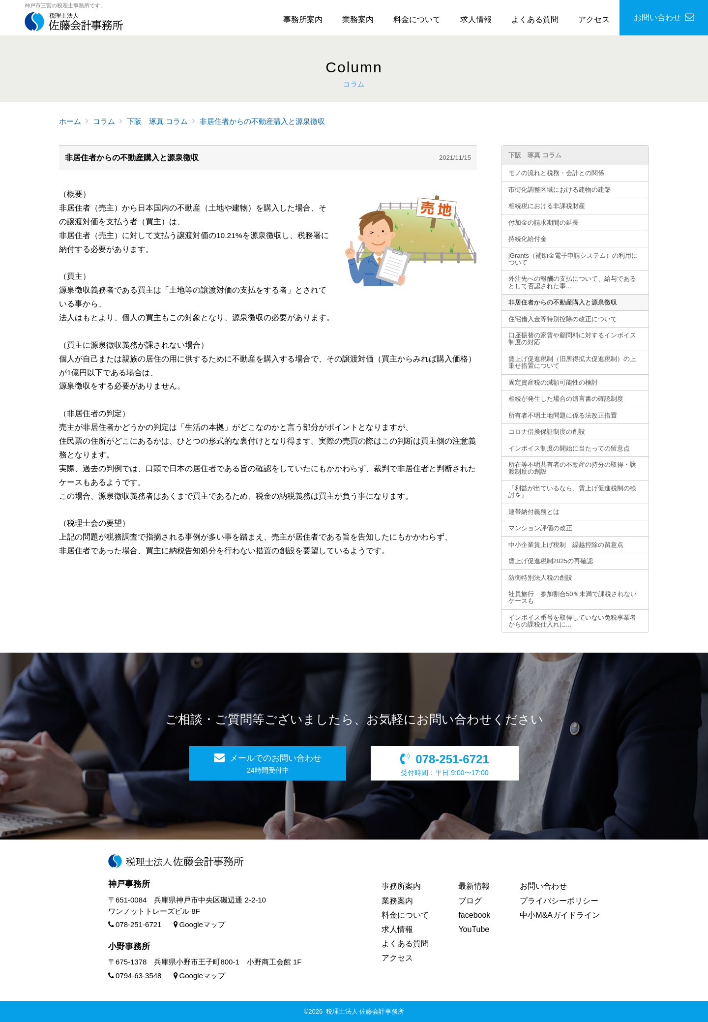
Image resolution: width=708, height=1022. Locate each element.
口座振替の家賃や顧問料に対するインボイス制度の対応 (572, 338)
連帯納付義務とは (534, 511)
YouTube (473, 929)
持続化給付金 (527, 238)
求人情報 (476, 19)
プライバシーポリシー (559, 901)
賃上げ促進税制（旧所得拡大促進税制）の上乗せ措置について (572, 362)
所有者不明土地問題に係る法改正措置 (562, 415)
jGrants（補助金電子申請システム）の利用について (573, 259)
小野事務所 (129, 946)
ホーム (70, 121)
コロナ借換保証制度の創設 (546, 431)
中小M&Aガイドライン (560, 915)
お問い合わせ (543, 886)
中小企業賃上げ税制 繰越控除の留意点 (565, 544)
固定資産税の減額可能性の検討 (553, 382)
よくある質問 (535, 19)
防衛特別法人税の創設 (540, 577)
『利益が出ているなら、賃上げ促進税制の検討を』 (572, 491)
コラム (104, 121)
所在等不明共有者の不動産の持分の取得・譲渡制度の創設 (572, 468)
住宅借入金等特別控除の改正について (562, 319)
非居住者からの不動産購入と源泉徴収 (262, 121)
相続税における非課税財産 (546, 206)
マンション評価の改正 (540, 528)
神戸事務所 (129, 884)
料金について (417, 19)
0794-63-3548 (134, 975)
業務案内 (358, 19)
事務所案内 (303, 19)
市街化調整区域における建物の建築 (559, 189)
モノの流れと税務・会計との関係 (556, 173)
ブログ (470, 901)
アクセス (594, 19)
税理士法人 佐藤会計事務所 (365, 1011)
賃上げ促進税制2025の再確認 (550, 561)
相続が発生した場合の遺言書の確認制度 (565, 398)
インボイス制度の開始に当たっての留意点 (569, 448)
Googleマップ (199, 924)
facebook (474, 915)
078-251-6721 (134, 924)
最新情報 (474, 886)
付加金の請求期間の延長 (543, 222)
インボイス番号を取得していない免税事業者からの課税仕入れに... (572, 621)
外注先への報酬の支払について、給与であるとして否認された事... (572, 282)
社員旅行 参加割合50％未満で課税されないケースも (572, 597)
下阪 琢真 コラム (157, 121)
